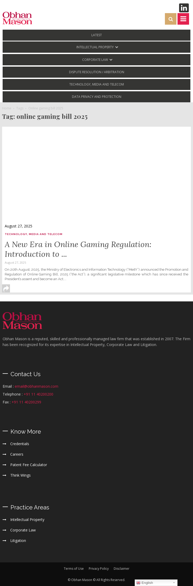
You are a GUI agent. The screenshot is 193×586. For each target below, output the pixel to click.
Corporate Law (95, 59)
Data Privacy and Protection (96, 96)
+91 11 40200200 (38, 394)
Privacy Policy (99, 568)
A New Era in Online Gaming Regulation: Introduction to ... (78, 249)
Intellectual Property (95, 47)
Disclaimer (121, 568)
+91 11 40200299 (26, 401)
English (144, 583)
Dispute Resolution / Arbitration (96, 72)
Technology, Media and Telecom (96, 84)
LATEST (96, 35)
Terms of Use (74, 568)
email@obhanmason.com (36, 386)
